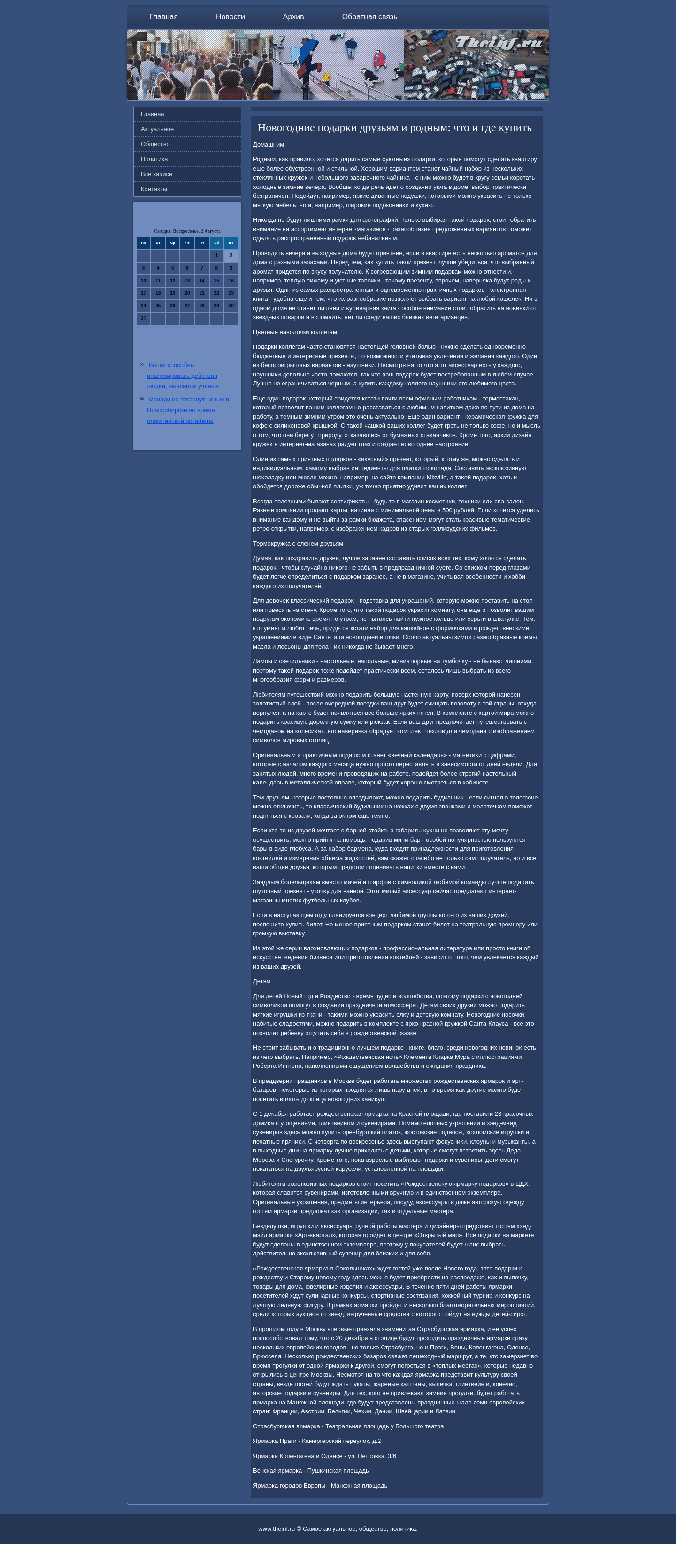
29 (216, 305)
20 (187, 293)
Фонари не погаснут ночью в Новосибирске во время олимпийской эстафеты (188, 410)
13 (187, 280)
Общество (155, 144)
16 (231, 280)
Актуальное (157, 129)
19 (172, 293)
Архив (293, 17)
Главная (163, 17)
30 (231, 305)
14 (202, 280)
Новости (230, 17)
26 (172, 305)
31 (143, 318)
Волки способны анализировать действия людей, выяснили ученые (183, 375)
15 (216, 280)
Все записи (156, 174)
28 (202, 305)
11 (158, 280)
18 (158, 293)
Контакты (154, 189)
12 (172, 280)
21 (202, 293)
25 (158, 305)
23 (231, 293)
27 (187, 305)
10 (143, 280)
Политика (154, 159)
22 (216, 293)
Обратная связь (370, 17)
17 (143, 293)
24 (143, 305)
